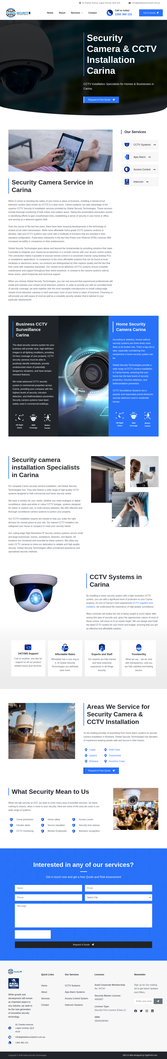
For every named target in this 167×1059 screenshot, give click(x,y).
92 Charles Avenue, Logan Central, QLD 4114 (99, 3)
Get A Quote (151, 12)
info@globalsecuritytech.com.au (144, 3)
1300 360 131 (123, 14)
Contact (92, 13)
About (62, 13)
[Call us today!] (110, 13)
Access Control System (76, 998)
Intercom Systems (74, 1005)
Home (50, 13)
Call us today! (122, 10)
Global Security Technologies (127, 365)
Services (77, 13)
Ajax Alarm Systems (75, 992)
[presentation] (33, 934)
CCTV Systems (72, 985)
